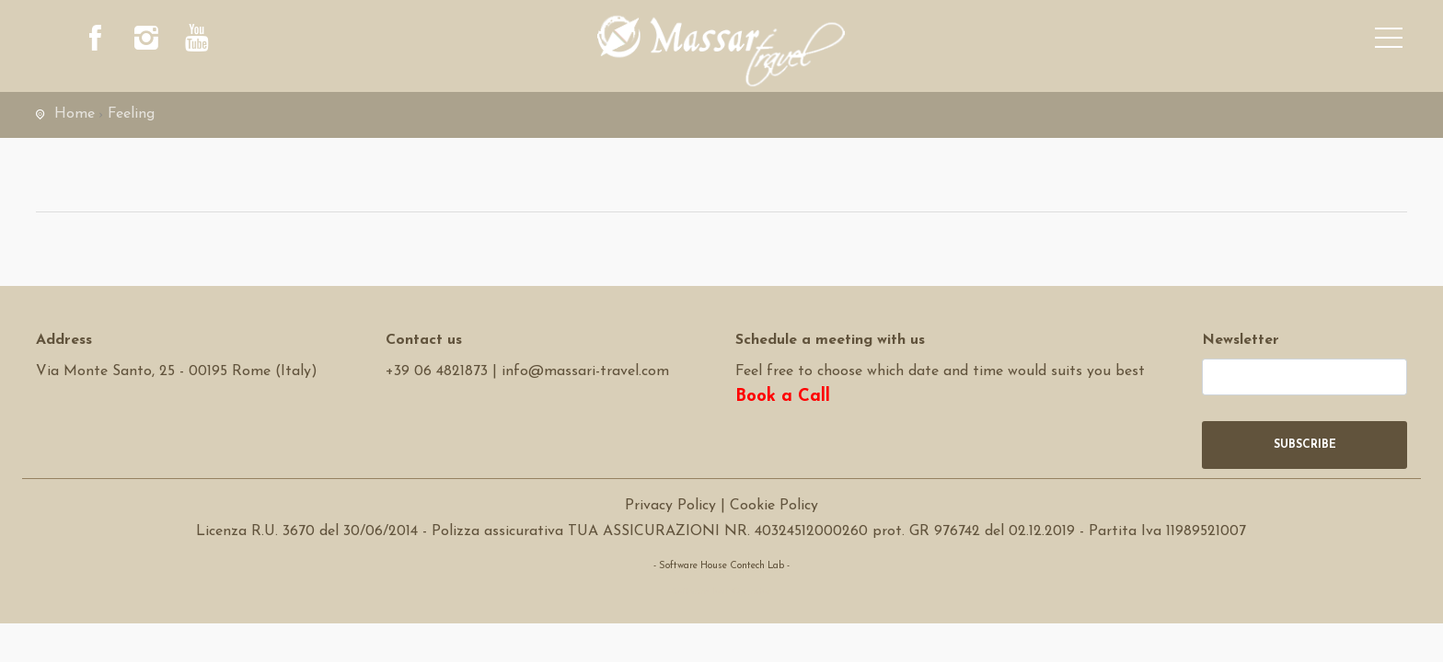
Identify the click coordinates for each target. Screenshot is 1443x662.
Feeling (131, 114)
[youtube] (197, 41)
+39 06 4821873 (437, 371)
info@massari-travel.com (585, 371)
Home (74, 114)
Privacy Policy (670, 505)
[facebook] (96, 41)
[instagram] (146, 41)
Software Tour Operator (721, 592)
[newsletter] (1304, 377)
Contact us (424, 340)
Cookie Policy (774, 505)
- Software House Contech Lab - (721, 566)
